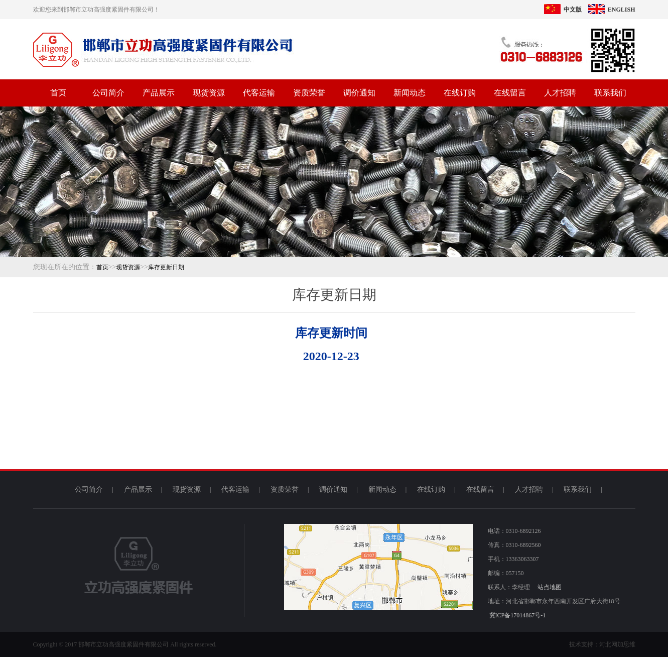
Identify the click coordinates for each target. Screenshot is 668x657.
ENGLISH (611, 9)
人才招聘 (560, 92)
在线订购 (460, 92)
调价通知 (359, 92)
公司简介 (108, 92)
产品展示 (159, 92)
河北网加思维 (617, 644)
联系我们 (610, 92)
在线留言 (510, 92)
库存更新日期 (166, 267)
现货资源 (209, 92)
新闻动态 (409, 92)
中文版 (563, 9)
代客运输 (259, 92)
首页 (58, 92)
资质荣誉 (309, 92)
